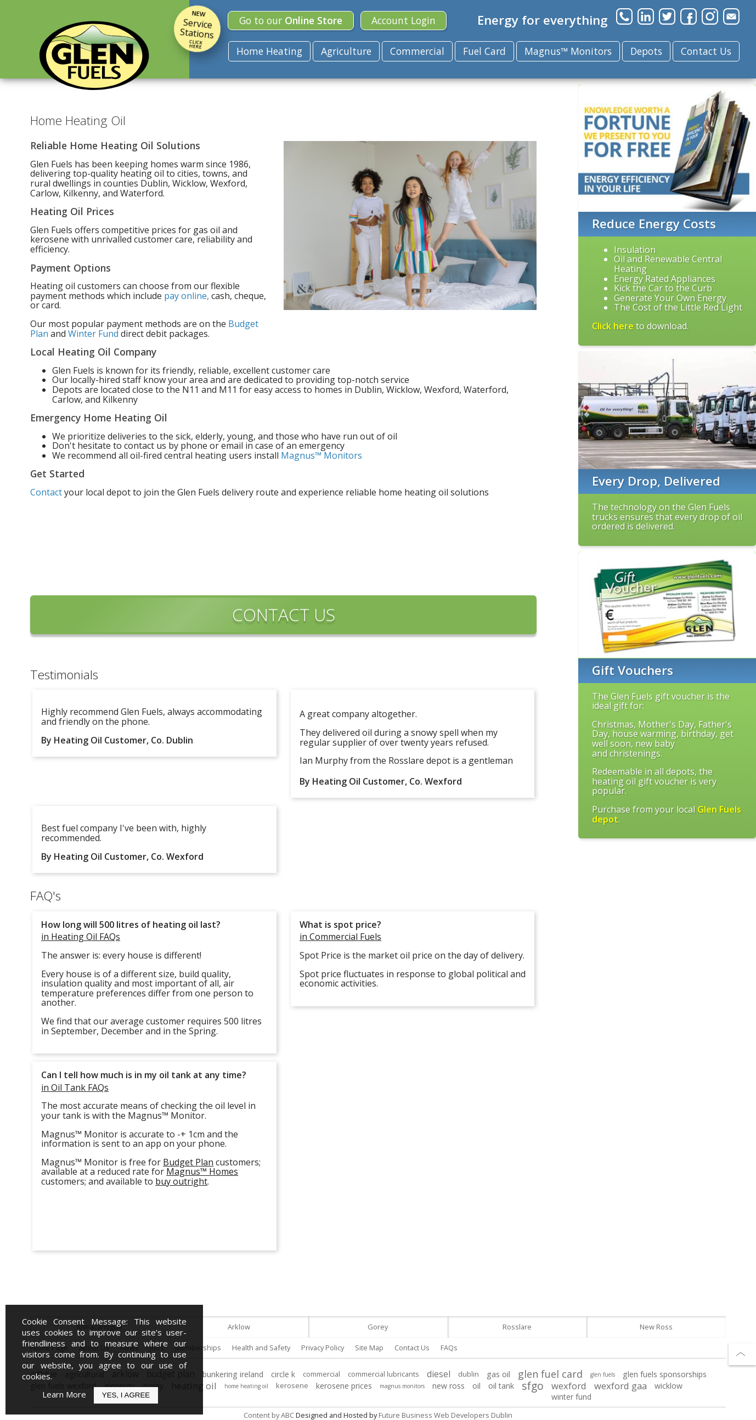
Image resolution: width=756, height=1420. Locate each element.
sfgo (533, 1385)
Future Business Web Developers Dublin (445, 1415)
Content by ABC (269, 1415)
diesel (438, 1374)
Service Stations (197, 28)
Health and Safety (261, 1348)
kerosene (292, 1385)
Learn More (64, 1394)
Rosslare (517, 1327)
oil (476, 1385)
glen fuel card (550, 1373)
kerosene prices (344, 1385)
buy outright (181, 1181)
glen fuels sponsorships (665, 1374)
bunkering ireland (232, 1374)
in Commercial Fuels (340, 937)
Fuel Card (484, 51)
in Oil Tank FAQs (75, 1087)
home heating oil (246, 1386)
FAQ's (45, 895)
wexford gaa (620, 1385)
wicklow (668, 1385)
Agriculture (346, 51)
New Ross (656, 1327)
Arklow (239, 1327)
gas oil (498, 1374)
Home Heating (269, 51)
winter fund (571, 1396)
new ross (448, 1385)
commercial (321, 1374)
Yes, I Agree (126, 1395)
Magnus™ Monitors (568, 51)
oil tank (501, 1385)
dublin (468, 1374)
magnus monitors (402, 1386)
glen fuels (602, 1374)
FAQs (449, 1348)
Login (403, 20)
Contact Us (706, 51)
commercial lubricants (383, 1374)
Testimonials (64, 674)
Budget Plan (188, 1162)
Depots (646, 51)
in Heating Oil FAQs (80, 937)
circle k (283, 1374)
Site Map (369, 1348)
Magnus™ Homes (202, 1171)
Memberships (198, 1348)
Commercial (417, 51)
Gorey (378, 1327)
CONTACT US (283, 614)
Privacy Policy (322, 1348)
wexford (568, 1385)
